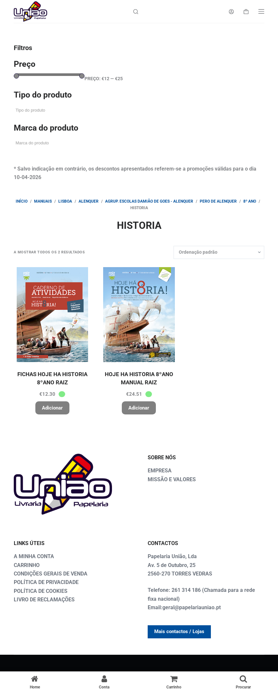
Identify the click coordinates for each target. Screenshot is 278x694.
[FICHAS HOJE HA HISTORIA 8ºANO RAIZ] (52, 314)
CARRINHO (27, 565)
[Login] (231, 11)
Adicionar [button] (52, 408)
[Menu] (261, 11)
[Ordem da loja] (219, 252)
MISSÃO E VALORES (172, 479)
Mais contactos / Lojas (179, 631)
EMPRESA (160, 470)
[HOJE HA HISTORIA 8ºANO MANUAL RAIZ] (139, 314)
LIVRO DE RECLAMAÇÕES (44, 599)
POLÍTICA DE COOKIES (40, 591)
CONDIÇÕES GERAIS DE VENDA (50, 574)
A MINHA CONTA (34, 556)
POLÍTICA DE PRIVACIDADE (46, 582)
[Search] (135, 11)
